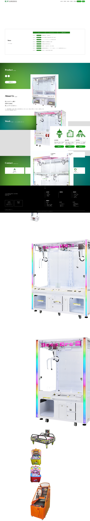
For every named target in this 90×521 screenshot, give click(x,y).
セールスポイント (62, 204)
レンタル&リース (62, 203)
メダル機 (75, 196)
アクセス (48, 196)
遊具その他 (75, 197)
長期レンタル (61, 205)
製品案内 (68, 1)
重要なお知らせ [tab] (64, 32)
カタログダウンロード (76, 206)
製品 (47, 203)
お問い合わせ (79, 1)
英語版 (83, 1)
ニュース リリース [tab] (51, 32)
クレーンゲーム (76, 193)
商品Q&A (74, 205)
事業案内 (71, 1)
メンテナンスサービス (49, 206)
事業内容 (48, 195)
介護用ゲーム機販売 (49, 205)
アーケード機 (75, 195)
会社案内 (61, 1)
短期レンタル (61, 206)
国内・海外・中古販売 (49, 204)
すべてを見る (10, 43)
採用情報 (75, 1)
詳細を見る (60, 146)
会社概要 (48, 193)
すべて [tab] (39, 32)
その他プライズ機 (76, 194)
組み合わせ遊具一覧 (75, 204)
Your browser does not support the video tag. (45, 17)
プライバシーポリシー (9, 209)
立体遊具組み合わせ (75, 203)
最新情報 (65, 1)
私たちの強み (48, 194)
